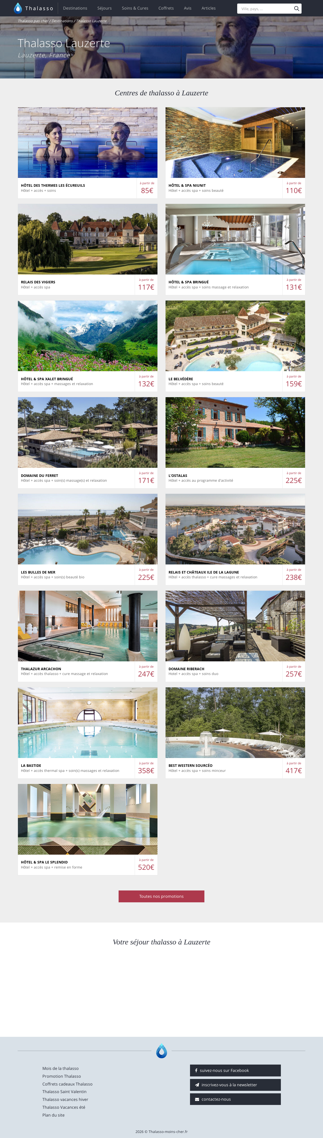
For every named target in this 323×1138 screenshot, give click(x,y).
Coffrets (166, 8)
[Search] (269, 9)
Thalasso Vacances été (63, 1107)
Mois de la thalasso (60, 1068)
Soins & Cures (135, 8)
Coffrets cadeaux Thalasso (67, 1084)
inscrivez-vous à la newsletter (226, 1085)
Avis (188, 8)
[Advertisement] (259, 991)
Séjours (104, 8)
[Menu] (297, 9)
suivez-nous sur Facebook (222, 1070)
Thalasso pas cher (33, 20)
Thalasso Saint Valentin (64, 1091)
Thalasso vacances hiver (65, 1099)
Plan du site (53, 1115)
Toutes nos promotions (161, 896)
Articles (209, 8)
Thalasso (39, 8)
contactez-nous (213, 1099)
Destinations (75, 8)
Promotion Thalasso (61, 1076)
